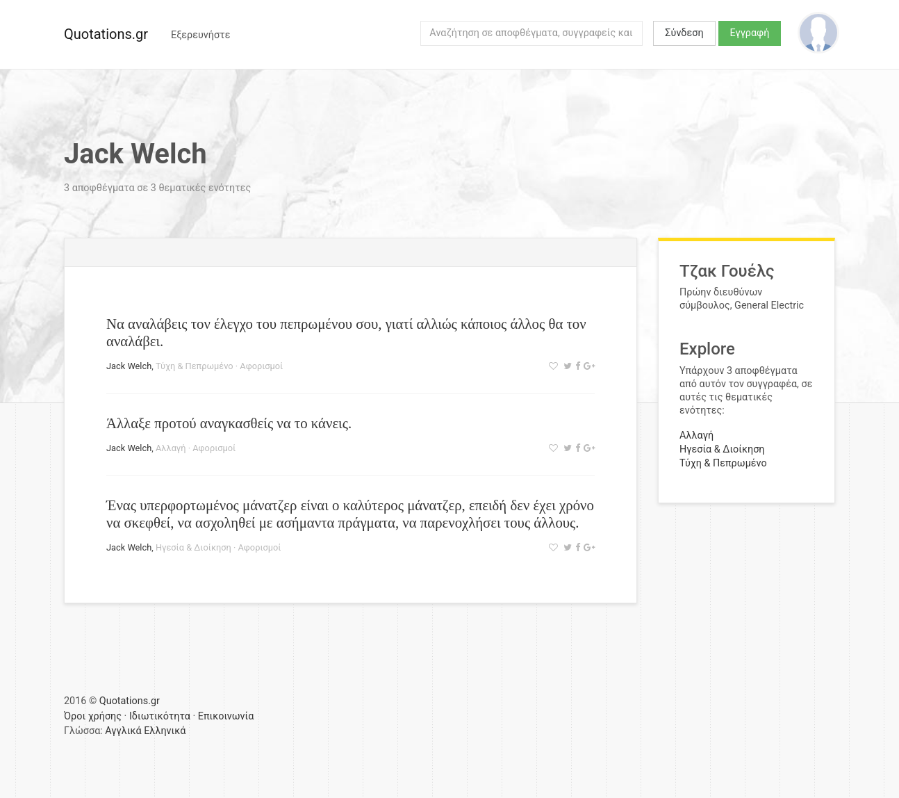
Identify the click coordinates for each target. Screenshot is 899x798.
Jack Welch (128, 366)
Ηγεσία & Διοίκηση (193, 547)
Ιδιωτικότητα (159, 716)
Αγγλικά (123, 731)
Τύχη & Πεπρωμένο (194, 366)
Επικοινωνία (226, 716)
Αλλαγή (171, 448)
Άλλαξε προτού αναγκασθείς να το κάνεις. (229, 423)
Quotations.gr (106, 34)
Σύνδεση (684, 33)
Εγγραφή (750, 33)
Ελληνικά (164, 731)
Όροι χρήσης (93, 716)
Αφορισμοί (261, 366)
